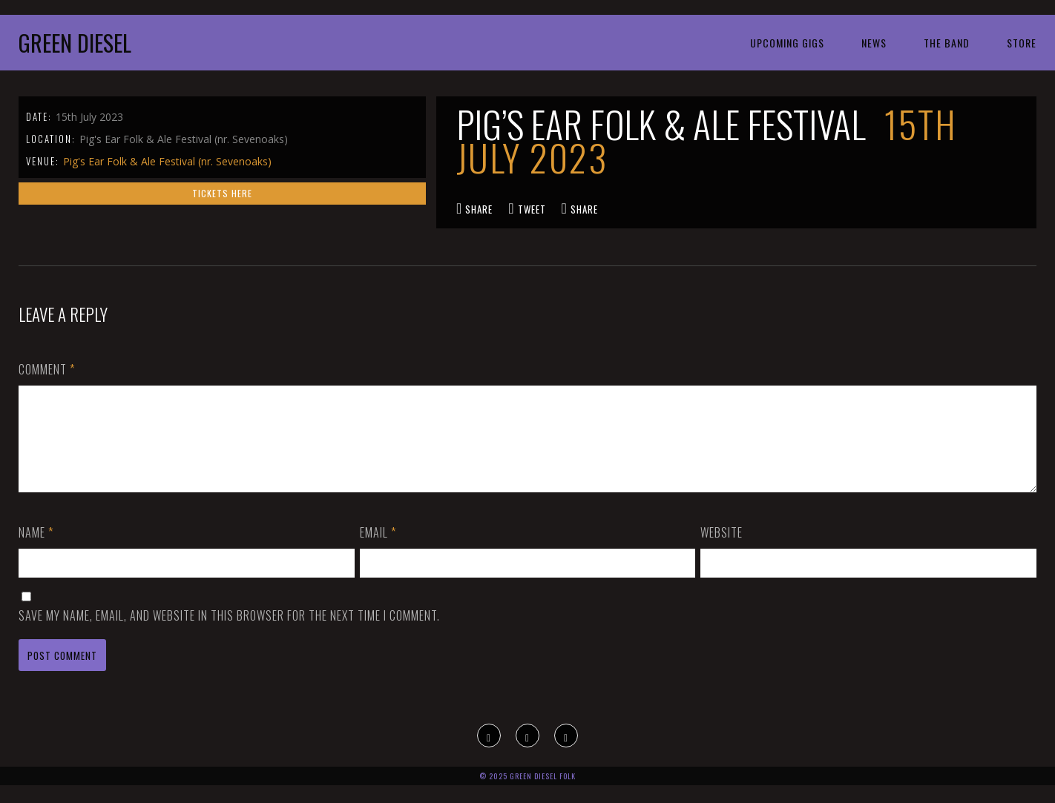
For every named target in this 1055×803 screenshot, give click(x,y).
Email (378, 550)
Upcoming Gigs (787, 42)
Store (1021, 42)
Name (36, 550)
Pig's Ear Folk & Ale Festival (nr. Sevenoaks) (167, 161)
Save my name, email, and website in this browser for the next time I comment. (229, 633)
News (874, 42)
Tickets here (222, 193)
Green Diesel (75, 42)
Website (721, 550)
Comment (47, 369)
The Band (947, 42)
